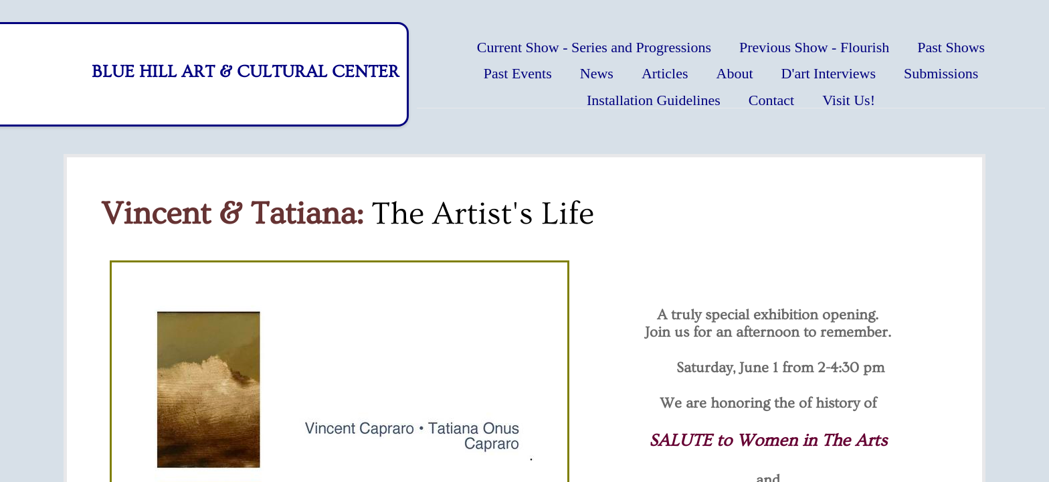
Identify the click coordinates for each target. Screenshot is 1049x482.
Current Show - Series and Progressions (594, 47)
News (596, 73)
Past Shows (951, 47)
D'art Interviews (828, 73)
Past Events (518, 73)
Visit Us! (848, 100)
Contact (771, 100)
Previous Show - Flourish (814, 47)
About (735, 73)
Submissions (941, 73)
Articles (665, 73)
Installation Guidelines (654, 100)
